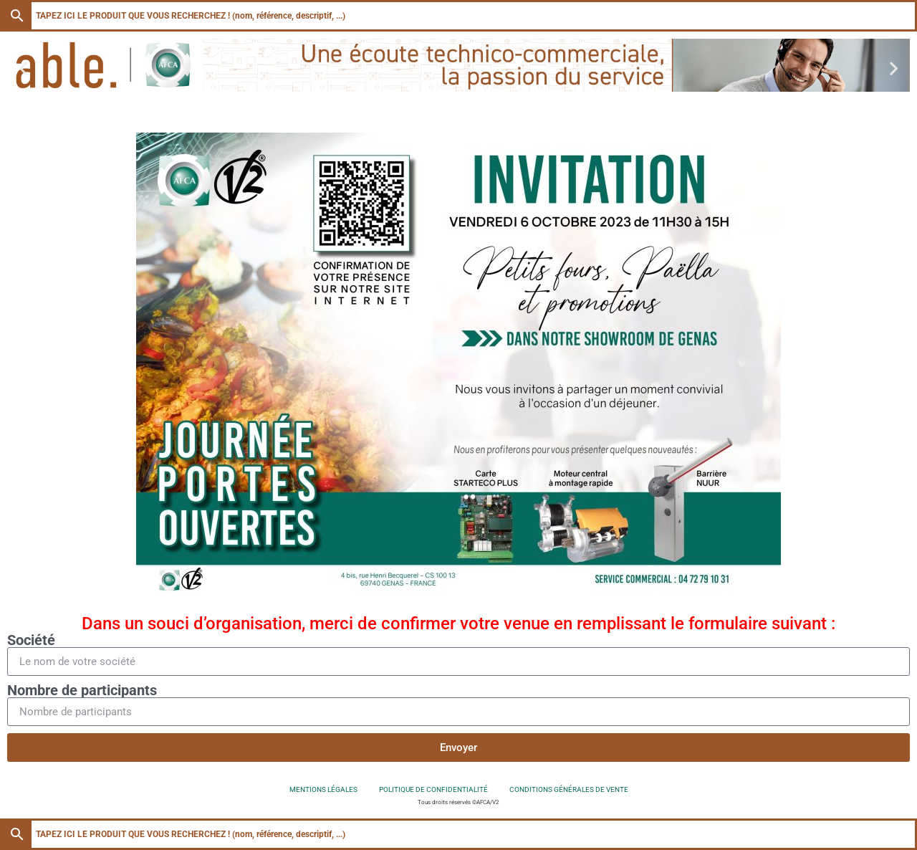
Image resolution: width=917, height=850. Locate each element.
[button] (23, 68)
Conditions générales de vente (568, 789)
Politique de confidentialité (433, 789)
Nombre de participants (82, 690)
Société (31, 640)
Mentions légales (323, 789)
